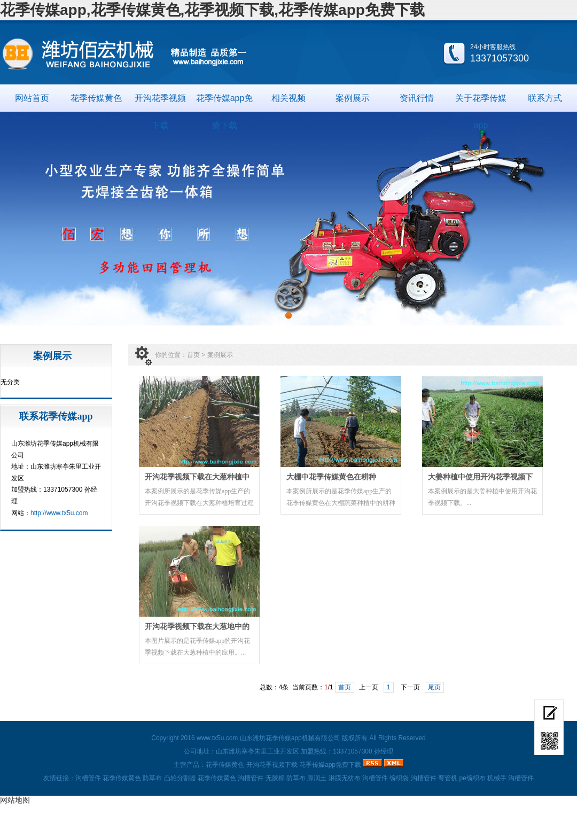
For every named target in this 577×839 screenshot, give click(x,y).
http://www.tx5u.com (59, 513)
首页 (193, 355)
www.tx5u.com (217, 738)
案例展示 (353, 98)
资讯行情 (417, 98)
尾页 (434, 687)
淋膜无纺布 (345, 778)
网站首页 (32, 98)
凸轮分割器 (180, 778)
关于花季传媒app (480, 103)
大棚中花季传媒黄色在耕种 (331, 477)
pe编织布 (472, 778)
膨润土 (316, 778)
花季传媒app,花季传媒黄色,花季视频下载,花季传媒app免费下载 (212, 10)
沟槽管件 (88, 778)
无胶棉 (275, 778)
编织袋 (399, 778)
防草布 (152, 778)
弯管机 (447, 778)
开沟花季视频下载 (160, 103)
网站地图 (15, 800)
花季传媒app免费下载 (224, 103)
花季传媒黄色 (96, 98)
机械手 (496, 778)
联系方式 (545, 98)
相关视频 (288, 98)
